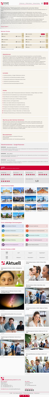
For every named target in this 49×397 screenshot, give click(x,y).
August (30, 252)
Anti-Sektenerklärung (17, 393)
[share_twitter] (26, 396)
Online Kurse (21, 3)
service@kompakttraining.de (14, 389)
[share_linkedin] (28, 396)
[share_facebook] (23, 396)
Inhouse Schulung (36, 3)
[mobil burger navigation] (42, 3)
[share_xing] (21, 396)
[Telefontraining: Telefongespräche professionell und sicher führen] (45, 3)
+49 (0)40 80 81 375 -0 (7, 385)
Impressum (36, 393)
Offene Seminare (28, 3)
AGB (11, 393)
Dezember (42, 257)
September (42, 252)
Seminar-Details (4, 26)
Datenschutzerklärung (28, 393)
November (30, 257)
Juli (19, 252)
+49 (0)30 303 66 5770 (31, 385)
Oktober (18, 257)
